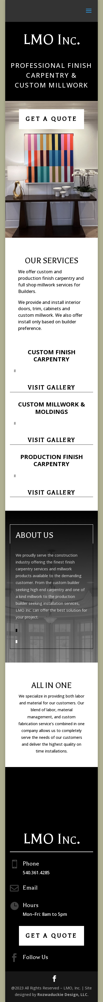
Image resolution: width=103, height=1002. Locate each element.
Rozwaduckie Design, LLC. (62, 994)
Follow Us (35, 957)
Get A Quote (51, 119)
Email (30, 887)
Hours (30, 905)
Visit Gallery (51, 387)
